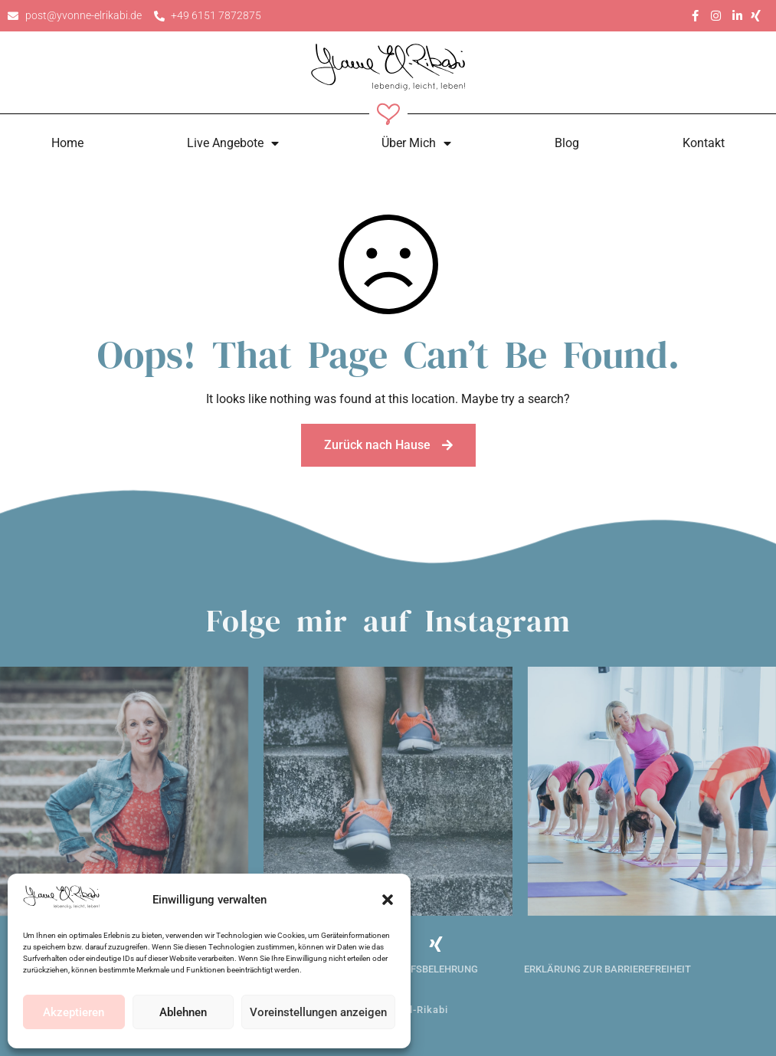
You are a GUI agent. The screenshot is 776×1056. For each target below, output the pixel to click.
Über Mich (416, 143)
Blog (567, 143)
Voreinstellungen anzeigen (318, 1012)
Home (67, 143)
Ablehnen (183, 1012)
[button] (387, 899)
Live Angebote (233, 143)
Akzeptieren (73, 1012)
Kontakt (704, 143)
